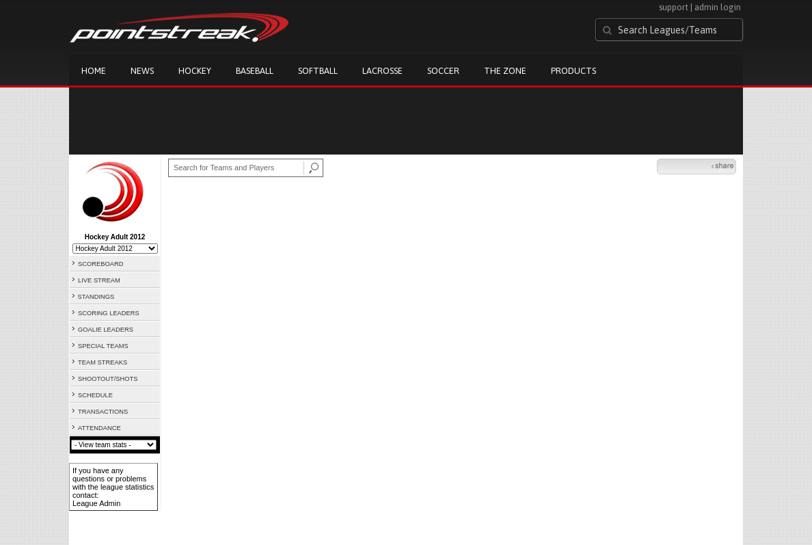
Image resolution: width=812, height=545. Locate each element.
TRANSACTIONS (103, 411)
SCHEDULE (95, 395)
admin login (717, 7)
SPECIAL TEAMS (103, 346)
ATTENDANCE (99, 428)
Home (93, 71)
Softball (318, 71)
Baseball (254, 71)
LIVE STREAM (99, 280)
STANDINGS (96, 296)
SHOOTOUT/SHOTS (107, 378)
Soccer (443, 71)
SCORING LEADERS (108, 313)
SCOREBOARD (100, 264)
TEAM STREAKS (102, 362)
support (673, 7)
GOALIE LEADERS (105, 329)
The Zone (505, 71)
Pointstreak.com (179, 28)
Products (573, 71)
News (142, 71)
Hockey (194, 71)
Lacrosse (382, 71)
